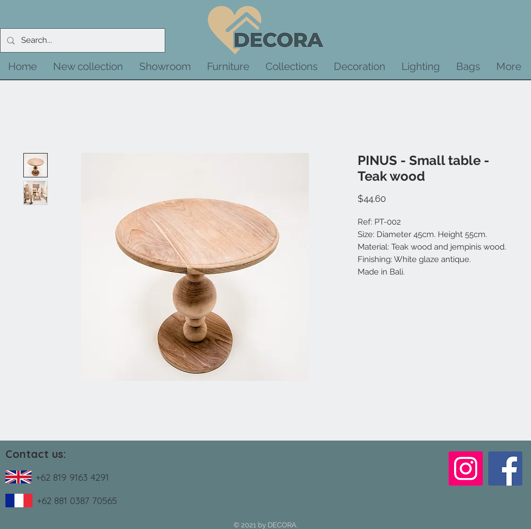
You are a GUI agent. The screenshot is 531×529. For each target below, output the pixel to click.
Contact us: (35, 454)
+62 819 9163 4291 (72, 477)
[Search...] (81, 40)
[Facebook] (505, 468)
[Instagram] (466, 468)
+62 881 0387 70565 (77, 500)
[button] (88, 66)
